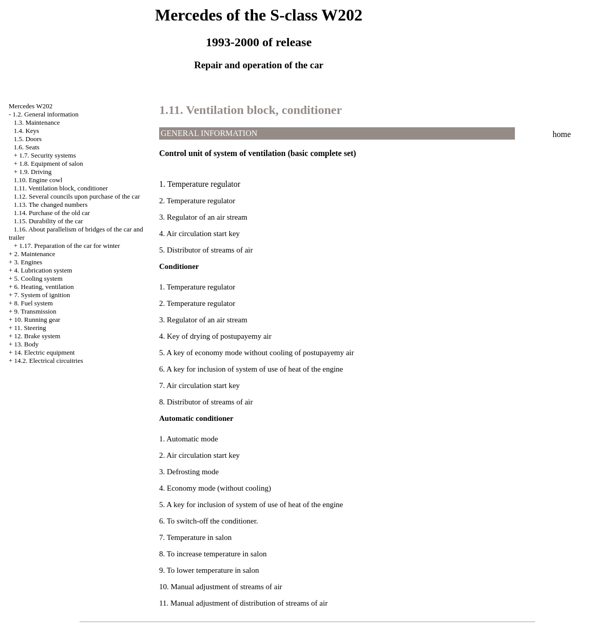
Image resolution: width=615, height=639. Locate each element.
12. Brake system (37, 336)
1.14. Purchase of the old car (52, 213)
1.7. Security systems (47, 155)
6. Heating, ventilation (44, 287)
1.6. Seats (27, 147)
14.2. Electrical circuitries (48, 360)
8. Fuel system (33, 303)
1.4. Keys (26, 130)
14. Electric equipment (44, 352)
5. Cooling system (38, 278)
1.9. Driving (35, 172)
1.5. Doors (28, 139)
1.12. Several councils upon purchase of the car (77, 196)
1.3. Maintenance (37, 122)
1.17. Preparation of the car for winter (69, 245)
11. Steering (30, 328)
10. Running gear (37, 319)
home (562, 134)
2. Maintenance (34, 254)
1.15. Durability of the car (48, 221)
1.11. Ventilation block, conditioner (61, 188)
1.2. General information (46, 114)
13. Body (26, 344)
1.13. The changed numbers (51, 204)
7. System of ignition (42, 295)
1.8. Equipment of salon (51, 163)
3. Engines (28, 262)
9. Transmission (35, 311)
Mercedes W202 (30, 106)
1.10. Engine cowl (38, 180)
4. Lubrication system (43, 270)
